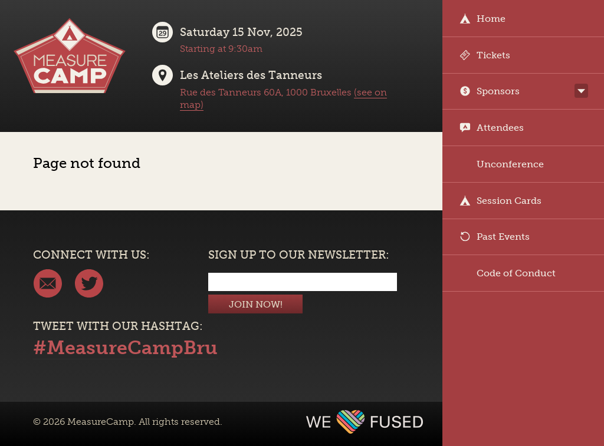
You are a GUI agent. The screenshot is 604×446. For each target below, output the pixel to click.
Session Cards (500, 200)
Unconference (501, 164)
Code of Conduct (507, 273)
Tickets (484, 55)
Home (482, 18)
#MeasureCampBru (125, 347)
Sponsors (489, 91)
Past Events (494, 236)
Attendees (491, 127)
